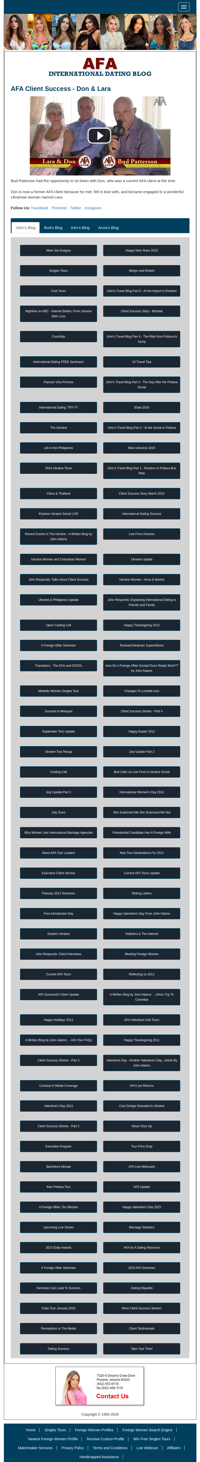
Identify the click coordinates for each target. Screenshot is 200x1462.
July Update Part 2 (142, 752)
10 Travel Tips (141, 362)
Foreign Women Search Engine (147, 1430)
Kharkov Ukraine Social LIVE (58, 514)
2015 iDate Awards (59, 1247)
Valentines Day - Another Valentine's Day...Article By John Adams (141, 1063)
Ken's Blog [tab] (80, 227)
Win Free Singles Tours (151, 1439)
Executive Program (58, 1146)
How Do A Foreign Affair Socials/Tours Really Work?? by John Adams (142, 668)
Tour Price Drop (141, 1146)
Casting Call (58, 772)
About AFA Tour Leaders (58, 853)
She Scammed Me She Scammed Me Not (141, 812)
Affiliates (173, 1448)
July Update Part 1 (58, 792)
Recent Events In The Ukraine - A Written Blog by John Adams (58, 536)
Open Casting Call (58, 625)
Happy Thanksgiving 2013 (142, 625)
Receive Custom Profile (105, 1439)
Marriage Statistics (142, 1227)
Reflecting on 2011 (142, 974)
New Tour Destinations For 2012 (142, 853)
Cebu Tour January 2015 (58, 1308)
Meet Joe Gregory (58, 250)
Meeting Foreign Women (141, 954)
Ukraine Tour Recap (58, 752)
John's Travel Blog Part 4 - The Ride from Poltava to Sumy (141, 339)
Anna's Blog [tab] (108, 227)
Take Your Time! (142, 1349)
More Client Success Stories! (141, 1308)
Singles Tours (58, 271)
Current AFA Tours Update (141, 873)
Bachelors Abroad (58, 1166)
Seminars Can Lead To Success (59, 1288)
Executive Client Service (58, 873)
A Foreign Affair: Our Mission (58, 1207)
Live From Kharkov (142, 534)
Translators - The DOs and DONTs (58, 665)
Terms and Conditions (110, 1448)
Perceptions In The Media (58, 1328)
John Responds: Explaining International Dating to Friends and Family (142, 602)
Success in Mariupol (58, 711)
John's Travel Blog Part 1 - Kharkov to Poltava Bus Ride (141, 470)
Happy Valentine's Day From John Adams (141, 913)
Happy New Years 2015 (142, 250)
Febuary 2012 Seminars (58, 893)
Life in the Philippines (58, 448)
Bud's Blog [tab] (53, 227)
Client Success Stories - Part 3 (59, 1060)
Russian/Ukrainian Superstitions (142, 645)
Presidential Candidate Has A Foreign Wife (142, 832)
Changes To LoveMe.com (141, 691)
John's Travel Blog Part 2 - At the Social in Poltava (142, 428)
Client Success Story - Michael (142, 311)
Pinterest (58, 207)
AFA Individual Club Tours (141, 1020)
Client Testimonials (142, 1328)
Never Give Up (142, 1126)
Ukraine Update (141, 559)
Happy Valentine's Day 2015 (141, 1207)
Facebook (39, 207)
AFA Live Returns (142, 1086)
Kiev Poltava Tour (58, 1187)
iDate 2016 (141, 407)
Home (30, 1430)
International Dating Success (141, 514)
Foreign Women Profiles (94, 1430)
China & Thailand (58, 493)
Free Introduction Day (58, 913)
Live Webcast (147, 1448)
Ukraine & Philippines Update (59, 600)
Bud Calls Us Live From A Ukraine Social (142, 772)
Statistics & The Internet (141, 934)
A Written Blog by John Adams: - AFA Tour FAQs (58, 1040)
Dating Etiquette (142, 1288)
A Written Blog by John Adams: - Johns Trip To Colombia (142, 997)
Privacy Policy (72, 1448)
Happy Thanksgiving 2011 (142, 1040)
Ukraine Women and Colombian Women (58, 559)
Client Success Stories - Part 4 (142, 711)
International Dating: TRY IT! (58, 407)
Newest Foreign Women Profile (53, 1439)
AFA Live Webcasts (141, 1166)
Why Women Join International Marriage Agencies (58, 832)
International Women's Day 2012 (141, 792)
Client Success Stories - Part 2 (59, 1126)
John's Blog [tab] (25, 227)
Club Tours (58, 291)
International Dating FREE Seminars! (58, 362)
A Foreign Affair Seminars (58, 645)
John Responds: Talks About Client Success (58, 579)
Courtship (58, 336)
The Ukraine (58, 428)
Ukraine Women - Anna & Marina (141, 579)
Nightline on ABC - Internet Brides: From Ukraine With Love (58, 313)
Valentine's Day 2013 (58, 1106)
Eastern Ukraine (58, 934)
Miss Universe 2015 (141, 448)
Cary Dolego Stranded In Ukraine (142, 1106)
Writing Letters (142, 893)
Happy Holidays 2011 (58, 1020)
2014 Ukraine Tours (58, 468)
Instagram (93, 207)
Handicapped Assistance (99, 1457)
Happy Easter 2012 (142, 731)
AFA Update (142, 1187)
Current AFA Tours (58, 974)
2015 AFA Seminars (141, 1268)
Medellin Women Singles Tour (58, 691)
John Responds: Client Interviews (58, 954)
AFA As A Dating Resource (141, 1247)
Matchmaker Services (35, 1448)
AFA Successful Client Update (58, 994)
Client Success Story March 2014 (141, 493)
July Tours (58, 812)
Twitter (75, 207)
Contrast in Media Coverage (58, 1086)
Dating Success (58, 1349)
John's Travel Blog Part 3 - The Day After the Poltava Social (142, 384)
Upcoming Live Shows (58, 1227)
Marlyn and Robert (142, 271)
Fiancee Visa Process (58, 382)
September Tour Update (58, 731)
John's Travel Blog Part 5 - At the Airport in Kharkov (142, 291)
